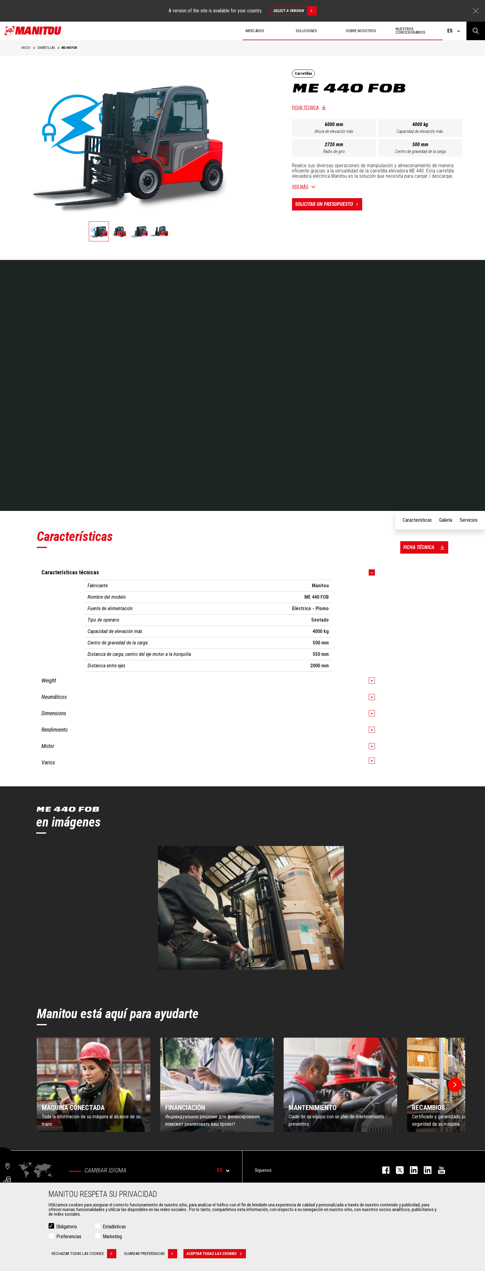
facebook (383, 1170)
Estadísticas (114, 1227)
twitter (397, 1170)
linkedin (424, 1170)
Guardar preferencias (150, 1253)
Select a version (294, 10)
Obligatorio (66, 1227)
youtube (438, 1170)
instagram (411, 1170)
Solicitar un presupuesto (328, 204)
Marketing (112, 1236)
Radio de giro (334, 151)
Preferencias (68, 1236)
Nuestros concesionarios (410, 31)
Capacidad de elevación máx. (420, 131)
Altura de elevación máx (334, 131)
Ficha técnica (305, 107)
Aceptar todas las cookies (216, 1253)
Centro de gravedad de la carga (420, 151)
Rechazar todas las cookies (84, 1253)
